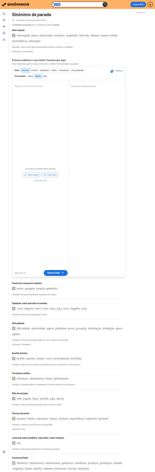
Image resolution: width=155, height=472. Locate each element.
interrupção (23, 35)
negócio (28, 308)
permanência (19, 40)
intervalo (84, 35)
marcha (30, 358)
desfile (20, 358)
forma (48, 378)
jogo (52, 398)
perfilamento (61, 378)
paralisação (46, 35)
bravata (72, 468)
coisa (20, 308)
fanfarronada (52, 462)
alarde (28, 468)
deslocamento (61, 358)
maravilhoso (77, 418)
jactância (93, 462)
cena (84, 308)
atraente (21, 418)
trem (45, 308)
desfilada (76, 358)
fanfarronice (36, 462)
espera (104, 35)
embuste (48, 468)
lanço (35, 398)
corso (49, 358)
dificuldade (23, 328)
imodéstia (80, 462)
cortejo (40, 358)
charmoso (42, 418)
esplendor (91, 418)
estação (40, 288)
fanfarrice (22, 462)
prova (71, 328)
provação (81, 328)
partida (44, 398)
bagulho (75, 308)
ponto (20, 288)
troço (52, 308)
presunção (106, 462)
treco (66, 308)
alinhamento (37, 378)
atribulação (94, 328)
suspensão (72, 35)
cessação (59, 35)
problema (60, 328)
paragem (30, 288)
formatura (22, 378)
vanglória (17, 468)
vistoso (53, 418)
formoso (63, 418)
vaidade (117, 462)
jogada (27, 398)
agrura (16, 333)
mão (19, 398)
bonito (31, 418)
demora (95, 35)
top (18, 442)
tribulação (108, 328)
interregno (34, 40)
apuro (119, 328)
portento (103, 418)
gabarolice (67, 462)
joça (59, 308)
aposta (60, 398)
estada (113, 35)
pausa (34, 35)
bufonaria (83, 468)
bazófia (37, 468)
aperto (50, 328)
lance (38, 308)
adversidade (38, 328)
